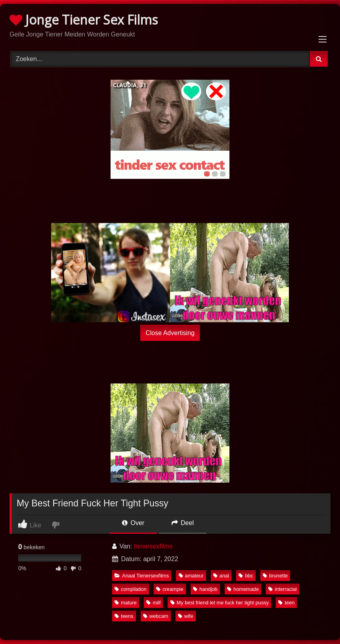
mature (126, 603)
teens (124, 616)
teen (286, 603)
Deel (183, 522)
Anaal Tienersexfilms (142, 576)
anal (221, 576)
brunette (275, 576)
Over (133, 522)
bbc (246, 576)
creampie (169, 589)
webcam (155, 616)
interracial (282, 589)
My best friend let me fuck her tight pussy (219, 603)
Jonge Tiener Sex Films (84, 19)
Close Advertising (170, 333)
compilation (131, 589)
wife (185, 616)
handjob (205, 589)
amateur (191, 576)
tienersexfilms (153, 546)
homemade (243, 589)
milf (153, 603)
